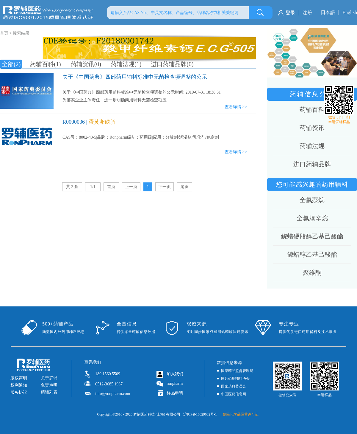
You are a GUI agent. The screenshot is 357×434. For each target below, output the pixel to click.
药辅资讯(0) (86, 64)
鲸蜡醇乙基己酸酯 (312, 254)
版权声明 (18, 378)
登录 (290, 12)
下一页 (164, 187)
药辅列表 (49, 392)
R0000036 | (88, 122)
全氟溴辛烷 (312, 218)
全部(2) (11, 64)
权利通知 (18, 385)
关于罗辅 (49, 378)
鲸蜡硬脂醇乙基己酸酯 (312, 236)
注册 (307, 12)
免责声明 (49, 385)
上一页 (131, 187)
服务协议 (18, 392)
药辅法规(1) (126, 64)
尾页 (184, 187)
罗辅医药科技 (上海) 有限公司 (156, 414)
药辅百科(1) (45, 64)
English (349, 12)
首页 (111, 187)
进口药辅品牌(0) (172, 64)
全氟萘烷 (312, 200)
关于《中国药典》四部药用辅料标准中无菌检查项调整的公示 (134, 77)
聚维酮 (312, 272)
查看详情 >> (236, 107)
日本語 (328, 12)
